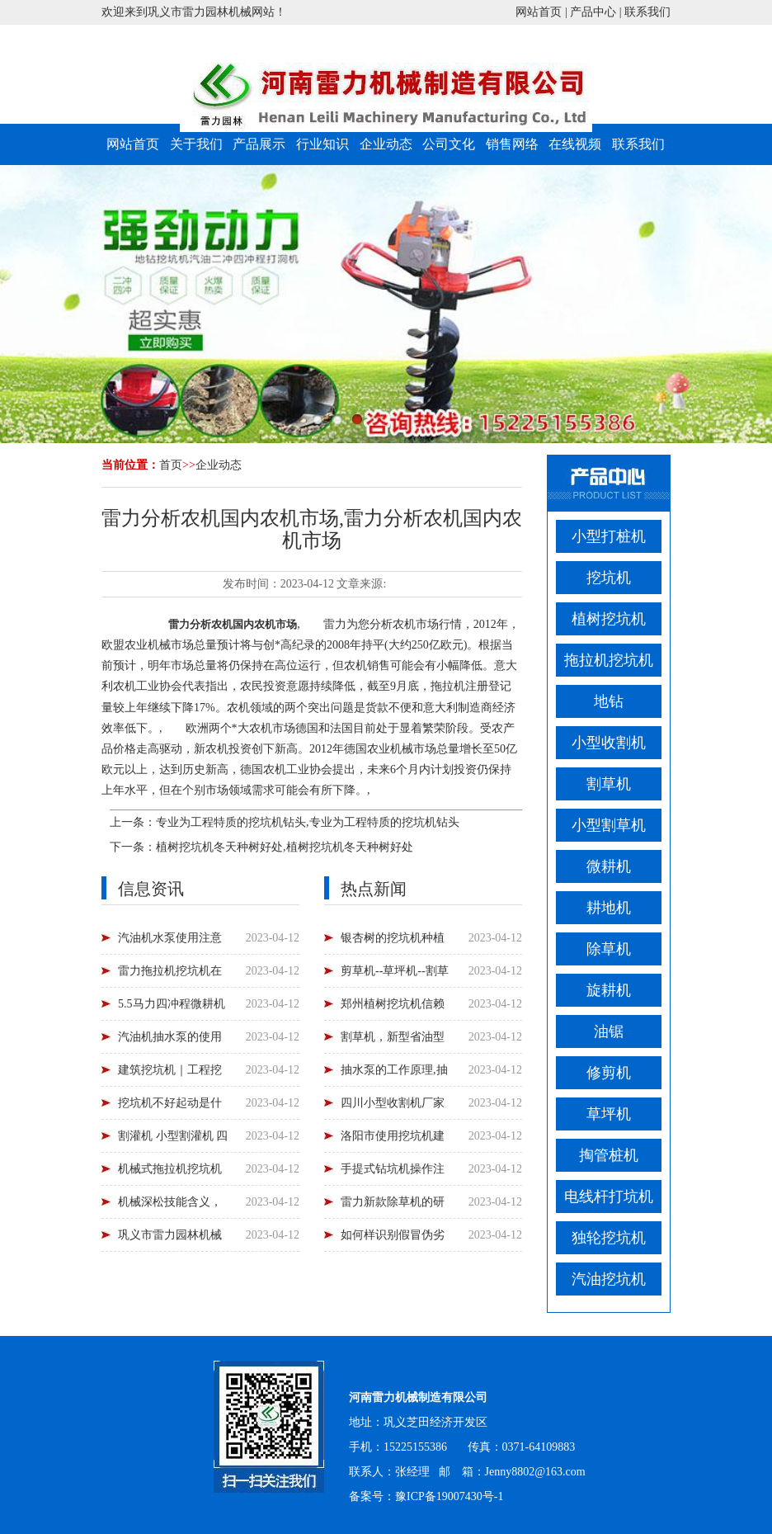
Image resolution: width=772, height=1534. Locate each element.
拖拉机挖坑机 (608, 660)
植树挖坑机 (609, 619)
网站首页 (538, 12)
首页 (170, 465)
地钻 (609, 701)
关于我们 (196, 144)
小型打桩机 (609, 536)
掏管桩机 (608, 1155)
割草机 (608, 784)
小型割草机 (609, 825)
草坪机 (608, 1114)
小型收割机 (609, 742)
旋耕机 (608, 990)
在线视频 (574, 144)
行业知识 (322, 144)
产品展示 (259, 144)
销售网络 (512, 144)
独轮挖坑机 (609, 1238)
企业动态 (386, 144)
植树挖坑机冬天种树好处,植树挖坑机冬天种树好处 (284, 847)
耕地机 (608, 907)
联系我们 (647, 12)
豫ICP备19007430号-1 (449, 1496)
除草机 (608, 949)
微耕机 (608, 866)
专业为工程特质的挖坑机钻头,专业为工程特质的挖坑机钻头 (307, 822)
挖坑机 (608, 577)
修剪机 (608, 1072)
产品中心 (593, 12)
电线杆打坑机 (608, 1196)
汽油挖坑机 (609, 1279)
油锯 (609, 1031)
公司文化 (448, 144)
